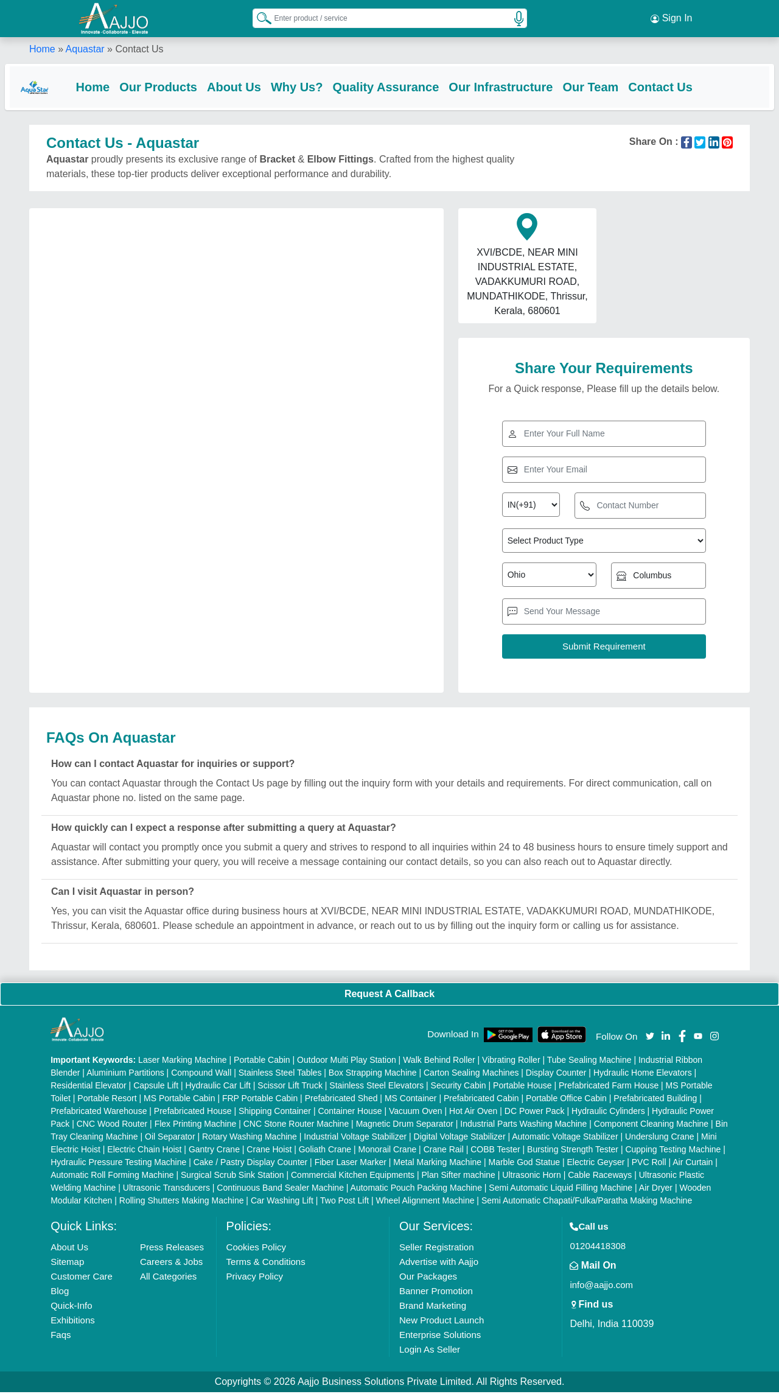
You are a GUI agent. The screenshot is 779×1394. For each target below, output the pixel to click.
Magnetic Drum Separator (404, 1125)
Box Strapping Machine (373, 1074)
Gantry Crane (214, 1151)
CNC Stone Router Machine (296, 1125)
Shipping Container (275, 1113)
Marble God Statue (525, 1164)
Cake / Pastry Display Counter (251, 1164)
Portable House (522, 1087)
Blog (60, 1292)
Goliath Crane (325, 1151)
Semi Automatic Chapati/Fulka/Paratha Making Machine (586, 1202)
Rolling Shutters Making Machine (181, 1202)
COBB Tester (495, 1151)
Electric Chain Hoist (144, 1151)
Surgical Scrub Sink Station (232, 1177)
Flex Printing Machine (196, 1125)
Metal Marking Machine (437, 1164)
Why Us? (321, 86)
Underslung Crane (659, 1138)
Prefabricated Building (655, 1100)
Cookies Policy (256, 1249)
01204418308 (598, 1247)
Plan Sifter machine (458, 1177)
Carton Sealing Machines (471, 1074)
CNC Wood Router (112, 1125)
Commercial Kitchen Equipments (352, 1177)
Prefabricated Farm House (608, 1087)
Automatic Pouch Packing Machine (416, 1189)
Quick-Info (71, 1307)
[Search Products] (258, 18)
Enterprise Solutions (440, 1336)
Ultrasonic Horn (531, 1177)
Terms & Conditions (266, 1263)
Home (42, 48)
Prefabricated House (193, 1113)
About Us (258, 86)
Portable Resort (106, 1100)
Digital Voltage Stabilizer (460, 1138)
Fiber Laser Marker (350, 1164)
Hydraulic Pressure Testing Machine (118, 1164)
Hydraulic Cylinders (608, 1113)
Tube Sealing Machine (589, 1062)
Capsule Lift (155, 1087)
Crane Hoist (269, 1151)
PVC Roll (649, 1164)
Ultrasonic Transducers (166, 1189)
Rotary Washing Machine (249, 1138)
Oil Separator (170, 1138)
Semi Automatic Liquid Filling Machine (560, 1189)
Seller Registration (436, 1249)
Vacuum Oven (415, 1113)
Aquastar (85, 48)
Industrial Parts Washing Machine (523, 1125)
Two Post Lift (344, 1202)
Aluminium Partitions (125, 1074)
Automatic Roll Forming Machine (112, 1177)
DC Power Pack (535, 1113)
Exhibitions (73, 1322)
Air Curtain (692, 1164)
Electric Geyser (595, 1164)
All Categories (168, 1278)
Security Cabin (458, 1087)
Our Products (183, 86)
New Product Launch (441, 1322)
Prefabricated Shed (341, 1100)
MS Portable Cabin (179, 1100)
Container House (350, 1113)
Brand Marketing (432, 1307)
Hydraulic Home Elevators (642, 1074)
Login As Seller (429, 1351)
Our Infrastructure (525, 86)
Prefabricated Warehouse (99, 1113)
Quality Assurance (410, 86)
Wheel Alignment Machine (425, 1202)
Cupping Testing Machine (673, 1151)
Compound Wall (201, 1074)
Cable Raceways (600, 1177)
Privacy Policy (254, 1278)
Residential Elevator (89, 1087)
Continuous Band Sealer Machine (280, 1189)
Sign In (671, 18)
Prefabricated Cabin (481, 1100)
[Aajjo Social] (650, 1037)
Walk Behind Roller (439, 1062)
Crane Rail (444, 1151)
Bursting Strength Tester (572, 1151)
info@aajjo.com (601, 1286)
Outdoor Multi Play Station (346, 1062)
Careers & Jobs (171, 1263)
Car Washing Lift (282, 1202)
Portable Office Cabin (566, 1100)
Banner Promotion (436, 1292)
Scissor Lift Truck (290, 1087)
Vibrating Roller (511, 1062)
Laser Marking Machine (182, 1062)
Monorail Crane (387, 1151)
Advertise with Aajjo (438, 1263)
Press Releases (172, 1249)
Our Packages (428, 1278)
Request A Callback (389, 995)
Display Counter (556, 1074)
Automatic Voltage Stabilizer (565, 1138)
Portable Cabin (262, 1062)
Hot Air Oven (473, 1113)
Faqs (61, 1336)
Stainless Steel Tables (280, 1074)
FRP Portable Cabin (260, 1100)
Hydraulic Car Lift (218, 1087)
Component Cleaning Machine (651, 1125)
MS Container (411, 1100)
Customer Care (82, 1278)
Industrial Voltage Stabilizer (355, 1138)
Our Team (615, 86)
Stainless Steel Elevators (376, 1087)
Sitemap (67, 1263)
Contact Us (684, 86)
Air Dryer (655, 1189)
